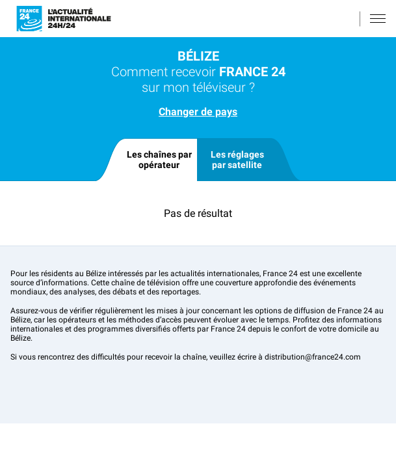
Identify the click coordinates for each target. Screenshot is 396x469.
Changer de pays (198, 112)
